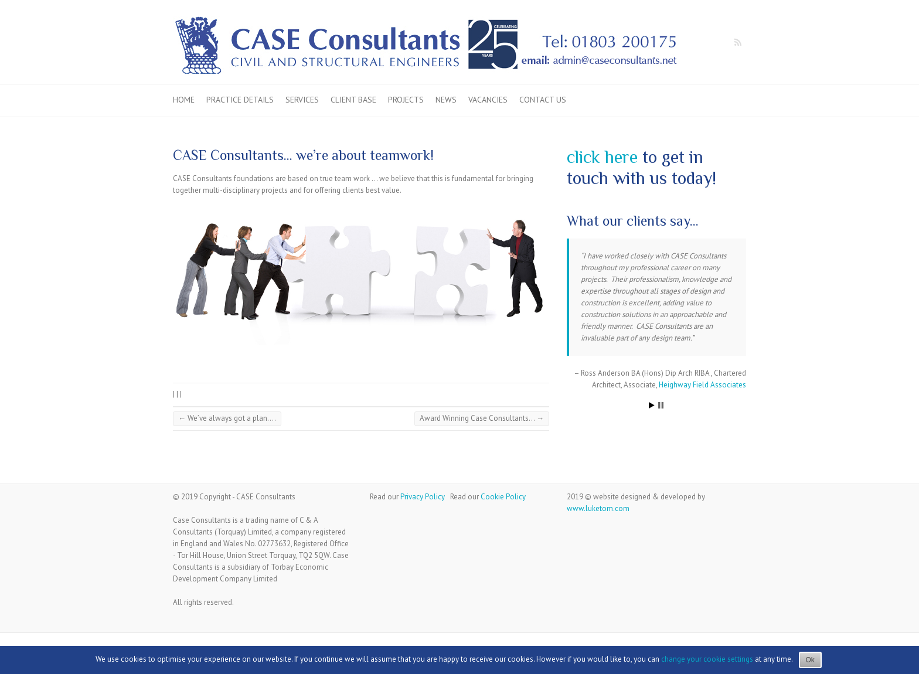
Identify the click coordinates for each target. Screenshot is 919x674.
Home (184, 99)
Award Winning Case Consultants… (482, 418)
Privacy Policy (422, 497)
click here (602, 157)
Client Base (353, 99)
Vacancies (488, 99)
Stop (660, 405)
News (446, 99)
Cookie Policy (503, 497)
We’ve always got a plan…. (227, 418)
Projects (406, 99)
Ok (810, 660)
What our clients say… (633, 221)
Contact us (542, 99)
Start (652, 405)
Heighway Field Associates (702, 385)
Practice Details (240, 99)
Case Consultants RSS (737, 43)
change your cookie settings (707, 659)
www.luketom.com (598, 508)
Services (302, 99)
